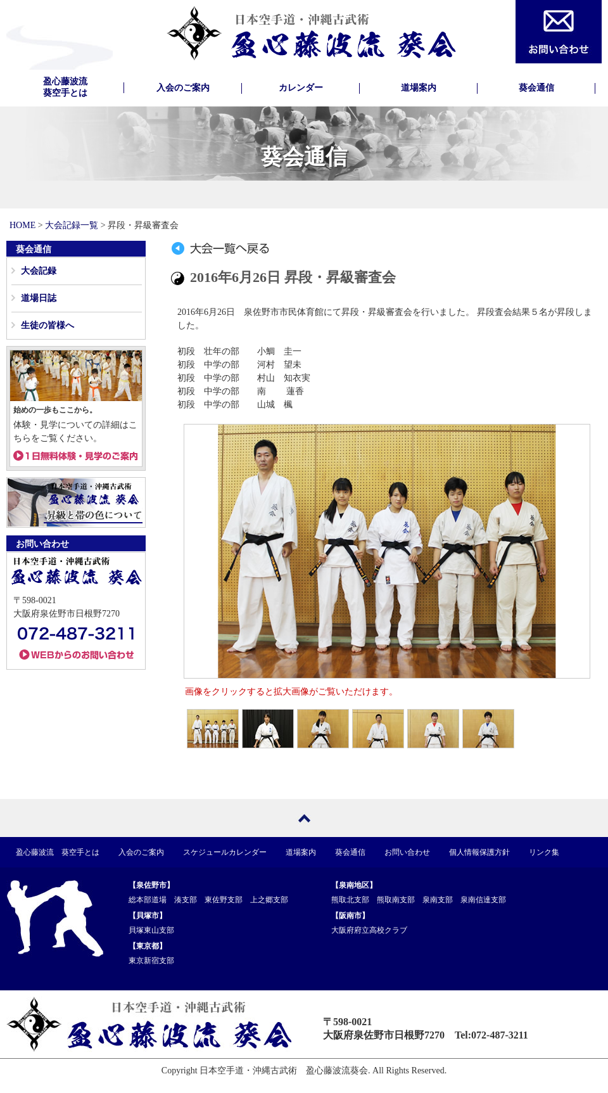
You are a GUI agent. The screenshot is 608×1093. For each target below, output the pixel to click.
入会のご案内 (183, 88)
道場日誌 (38, 298)
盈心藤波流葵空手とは (65, 87)
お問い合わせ (407, 852)
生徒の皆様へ (47, 325)
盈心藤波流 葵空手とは (57, 852)
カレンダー (301, 88)
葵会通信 (536, 88)
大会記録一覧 (71, 225)
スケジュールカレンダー (225, 852)
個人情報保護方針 (479, 852)
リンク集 (544, 852)
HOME (22, 225)
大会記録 (38, 271)
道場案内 (418, 88)
